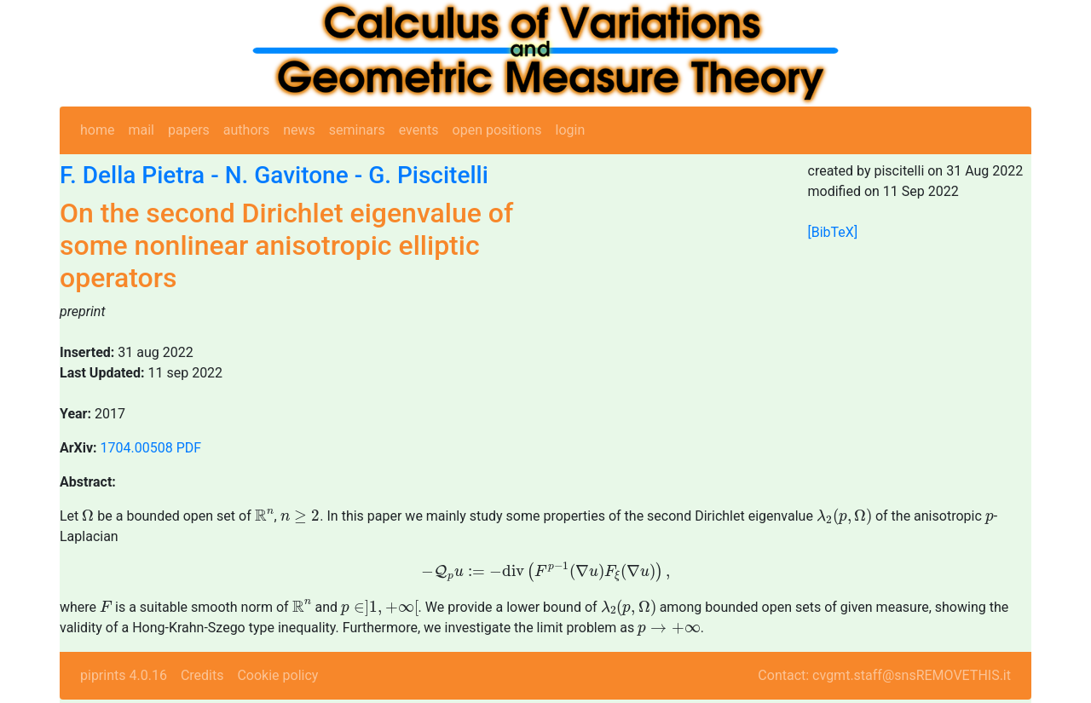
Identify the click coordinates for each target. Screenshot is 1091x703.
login (571, 130)
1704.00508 (137, 448)
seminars (357, 130)
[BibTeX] (833, 232)
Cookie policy (277, 675)
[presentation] (88, 514)
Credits (202, 675)
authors (246, 130)
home (97, 130)
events (419, 130)
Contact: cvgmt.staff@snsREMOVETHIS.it (884, 675)
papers (189, 130)
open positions (497, 130)
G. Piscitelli (428, 175)
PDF (188, 448)
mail (141, 130)
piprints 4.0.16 (123, 675)
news (299, 130)
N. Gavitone (287, 175)
